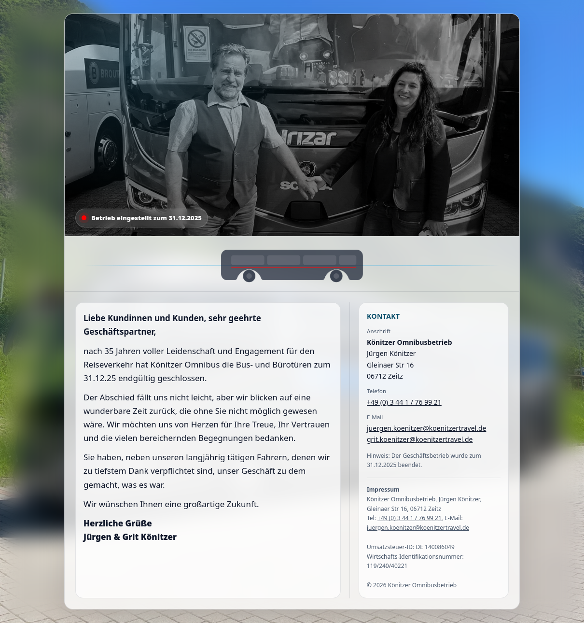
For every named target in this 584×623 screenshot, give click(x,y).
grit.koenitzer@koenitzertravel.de (420, 439)
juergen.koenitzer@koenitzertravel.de (426, 428)
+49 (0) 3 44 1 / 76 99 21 (404, 402)
